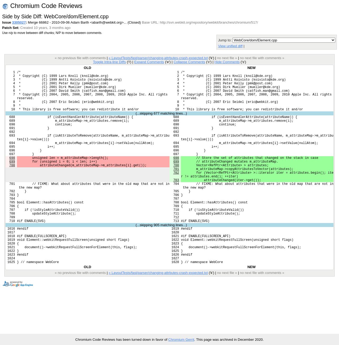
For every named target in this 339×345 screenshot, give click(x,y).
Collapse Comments (189, 62)
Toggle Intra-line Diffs (109, 62)
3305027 (19, 22)
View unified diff (230, 46)
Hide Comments (227, 62)
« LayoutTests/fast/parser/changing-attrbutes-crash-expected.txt (158, 58)
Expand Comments (149, 62)
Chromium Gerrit (181, 340)
